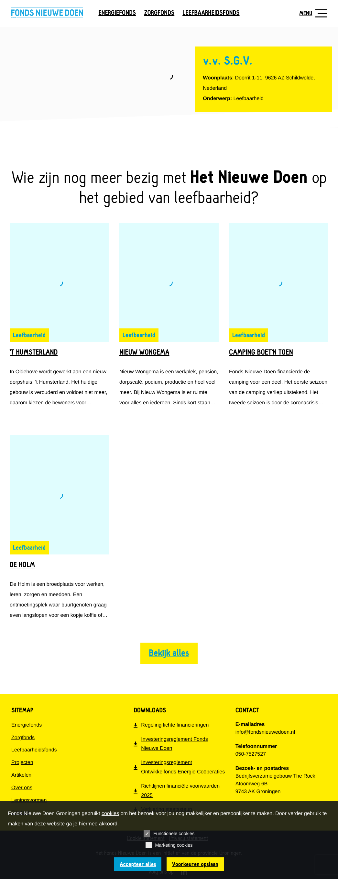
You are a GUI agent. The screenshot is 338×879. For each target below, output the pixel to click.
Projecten (22, 762)
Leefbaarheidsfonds (210, 13)
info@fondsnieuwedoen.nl (265, 732)
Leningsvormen (29, 800)
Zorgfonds (159, 13)
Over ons (21, 788)
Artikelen (21, 775)
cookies (110, 813)
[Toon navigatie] (310, 13)
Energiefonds (117, 13)
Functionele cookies (169, 833)
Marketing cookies (169, 845)
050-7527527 (250, 754)
